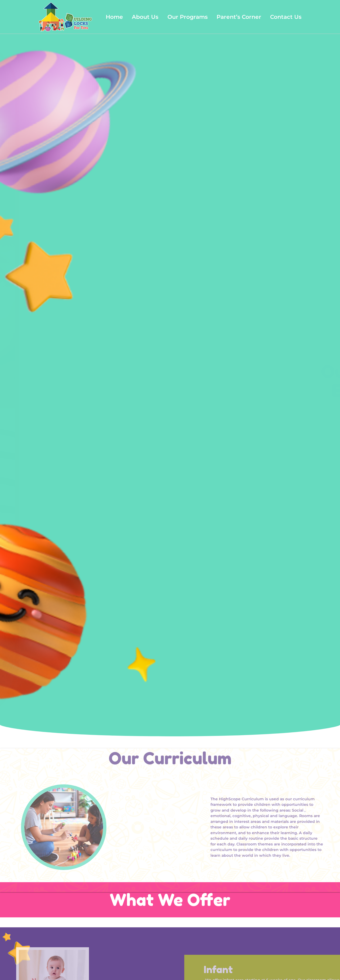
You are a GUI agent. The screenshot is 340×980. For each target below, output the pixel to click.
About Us (145, 17)
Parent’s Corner (239, 17)
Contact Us (286, 17)
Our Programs (187, 17)
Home (114, 17)
